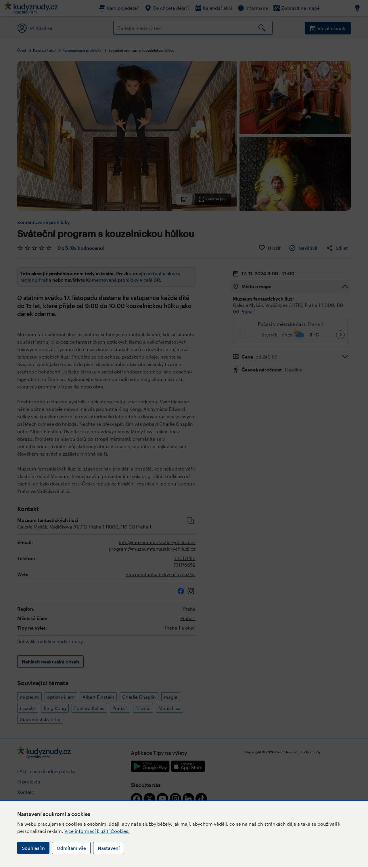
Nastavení (109, 848)
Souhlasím (33, 848)
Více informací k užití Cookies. (97, 831)
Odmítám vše (71, 848)
